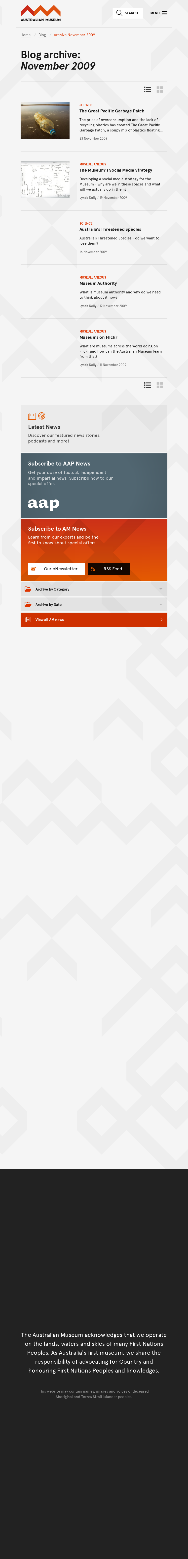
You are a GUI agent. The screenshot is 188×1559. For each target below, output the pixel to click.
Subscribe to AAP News (59, 463)
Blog (42, 34)
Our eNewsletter (60, 568)
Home (26, 34)
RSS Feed (112, 568)
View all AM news (50, 619)
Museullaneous (92, 164)
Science (85, 105)
